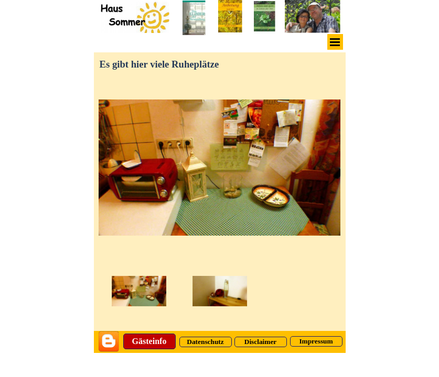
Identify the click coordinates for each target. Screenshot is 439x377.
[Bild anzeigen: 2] (139, 291)
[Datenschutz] (205, 342)
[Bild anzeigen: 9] (219, 291)
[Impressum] (316, 341)
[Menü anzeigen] (335, 42)
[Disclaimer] (260, 342)
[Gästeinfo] (149, 341)
